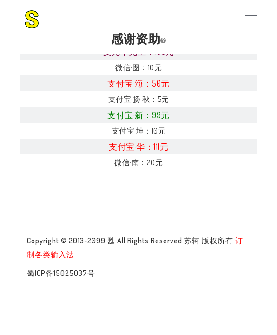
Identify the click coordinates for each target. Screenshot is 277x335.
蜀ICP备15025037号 (61, 273)
